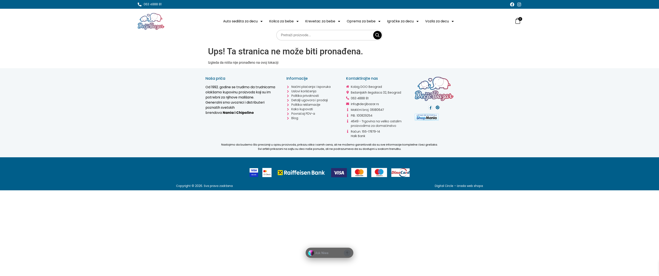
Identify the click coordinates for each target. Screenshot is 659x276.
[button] (329, 253)
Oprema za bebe (365, 21)
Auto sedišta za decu (243, 21)
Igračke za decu (404, 21)
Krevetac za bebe (323, 21)
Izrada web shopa (469, 186)
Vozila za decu (441, 21)
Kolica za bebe (285, 21)
